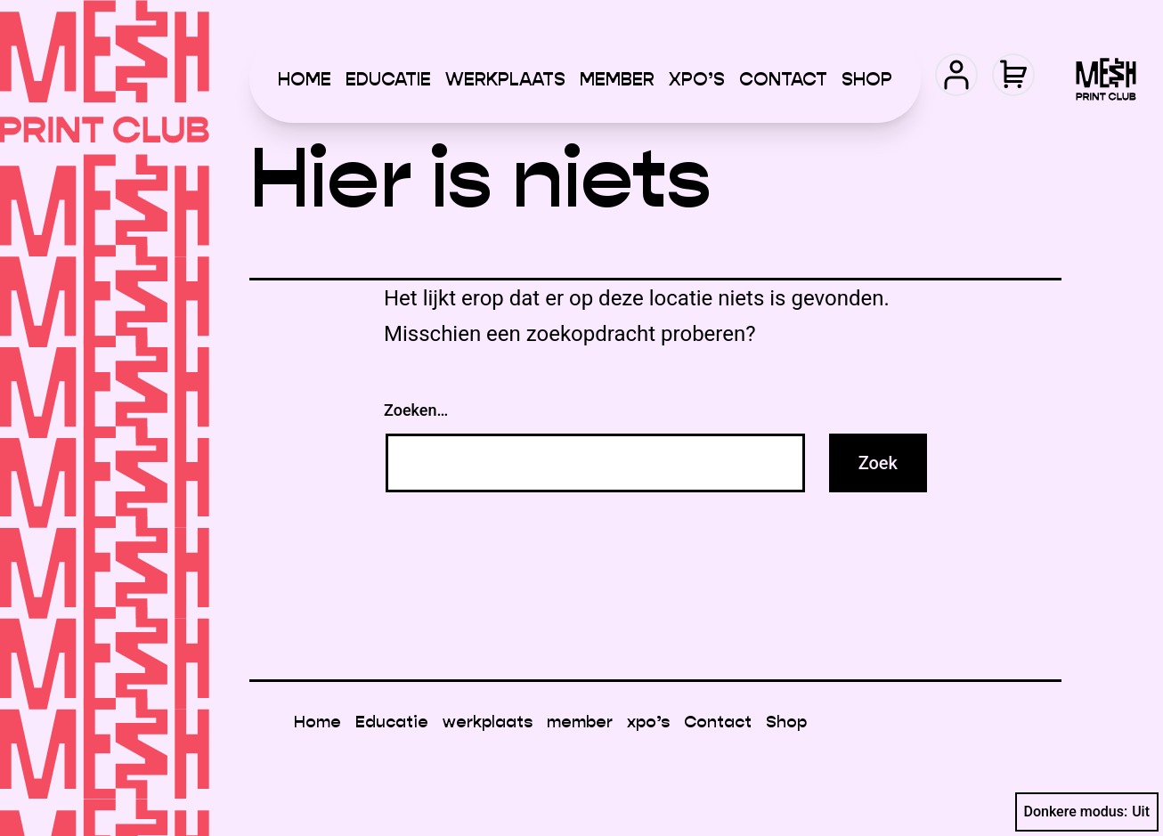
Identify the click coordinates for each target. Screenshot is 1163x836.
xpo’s (697, 79)
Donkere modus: (1087, 812)
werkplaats (505, 79)
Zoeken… (416, 410)
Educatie (388, 79)
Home (304, 79)
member (617, 79)
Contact (783, 79)
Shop (867, 79)
